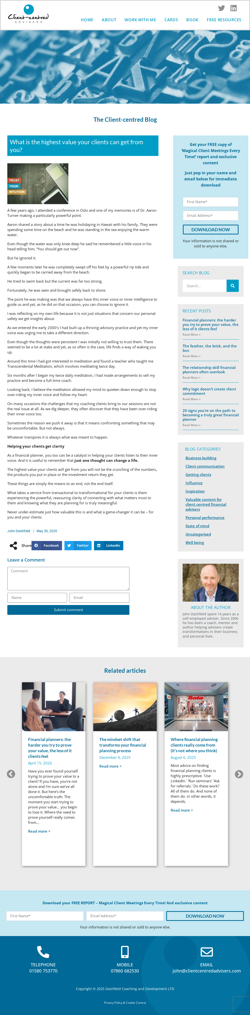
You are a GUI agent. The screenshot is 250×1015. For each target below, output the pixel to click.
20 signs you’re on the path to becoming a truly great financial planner (211, 415)
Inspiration (195, 491)
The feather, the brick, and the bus (210, 348)
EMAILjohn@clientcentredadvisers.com (207, 968)
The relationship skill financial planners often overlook (209, 369)
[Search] (233, 286)
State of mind (197, 525)
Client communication (205, 466)
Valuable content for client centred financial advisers (206, 504)
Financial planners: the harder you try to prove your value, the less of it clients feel (211, 324)
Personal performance (205, 517)
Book (192, 19)
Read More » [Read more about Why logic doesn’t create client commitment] (191, 399)
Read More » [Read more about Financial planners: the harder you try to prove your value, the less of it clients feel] (191, 334)
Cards (171, 19)
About (109, 19)
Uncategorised (198, 534)
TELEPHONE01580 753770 (43, 968)
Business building (201, 457)
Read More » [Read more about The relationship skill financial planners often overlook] (191, 377)
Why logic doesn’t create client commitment (209, 391)
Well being (195, 542)
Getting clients (198, 474)
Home (87, 19)
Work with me (140, 19)
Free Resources (224, 19)
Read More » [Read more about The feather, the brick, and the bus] (191, 356)
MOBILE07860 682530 (125, 968)
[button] (46, 545)
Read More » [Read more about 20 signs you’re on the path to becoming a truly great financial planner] (191, 425)
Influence (194, 482)
